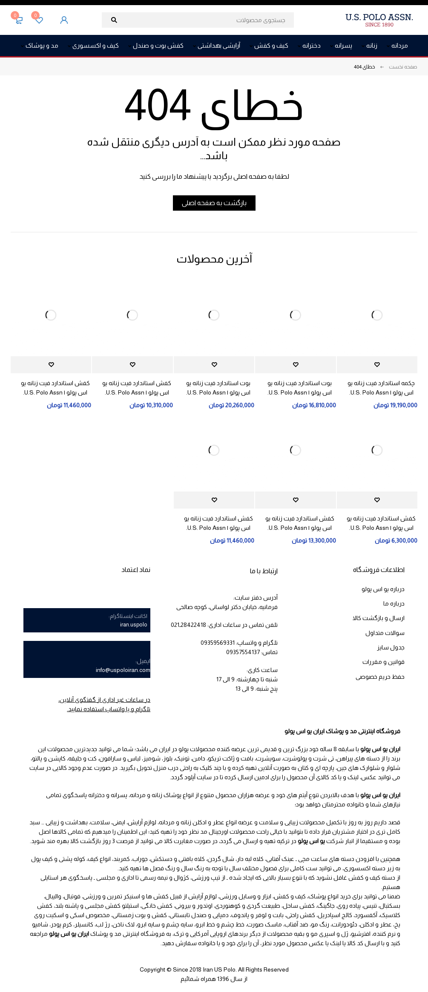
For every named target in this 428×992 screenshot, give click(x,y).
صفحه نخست (403, 67)
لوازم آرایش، (141, 822)
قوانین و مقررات (383, 661)
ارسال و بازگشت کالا (379, 618)
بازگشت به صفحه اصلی (214, 202)
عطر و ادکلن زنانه (202, 822)
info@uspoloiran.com (123, 669)
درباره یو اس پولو (383, 589)
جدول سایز (391, 646)
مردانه (167, 822)
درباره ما (394, 603)
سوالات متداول (385, 632)
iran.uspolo (133, 624)
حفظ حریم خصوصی (380, 675)
